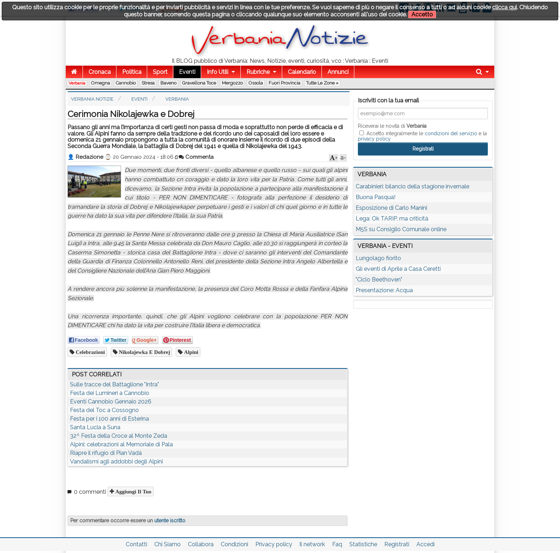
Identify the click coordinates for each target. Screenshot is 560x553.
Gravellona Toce (199, 83)
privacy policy (374, 139)
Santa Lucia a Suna (95, 427)
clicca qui (504, 7)
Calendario (302, 72)
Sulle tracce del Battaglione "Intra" (114, 384)
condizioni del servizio (451, 133)
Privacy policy (273, 544)
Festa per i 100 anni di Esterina (109, 418)
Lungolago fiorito (378, 258)
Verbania (77, 83)
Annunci (338, 72)
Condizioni (234, 544)
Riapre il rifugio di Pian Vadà (106, 453)
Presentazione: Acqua (384, 290)
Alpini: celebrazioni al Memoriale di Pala (121, 444)
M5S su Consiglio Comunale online (401, 229)
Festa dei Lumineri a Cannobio (109, 393)
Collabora (201, 544)
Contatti (136, 544)
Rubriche (258, 72)
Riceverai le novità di (392, 125)
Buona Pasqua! (375, 197)
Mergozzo (232, 83)
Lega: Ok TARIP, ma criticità (392, 218)
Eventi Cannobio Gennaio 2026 (110, 401)
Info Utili (217, 72)
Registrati (396, 544)
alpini (190, 352)
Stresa (148, 83)
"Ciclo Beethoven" (379, 279)
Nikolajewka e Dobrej (144, 352)
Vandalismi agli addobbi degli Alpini (116, 461)
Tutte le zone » (322, 83)
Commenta (196, 157)
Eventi (187, 72)
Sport (160, 72)
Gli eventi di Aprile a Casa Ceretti (398, 268)
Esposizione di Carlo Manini (391, 207)
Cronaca (100, 72)
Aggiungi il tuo (132, 491)
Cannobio (126, 83)
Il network (312, 544)
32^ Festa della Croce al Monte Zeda (118, 435)
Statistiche (363, 544)
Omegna (100, 83)
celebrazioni (89, 352)
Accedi (425, 544)
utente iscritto (169, 520)
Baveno (168, 83)
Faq (337, 544)
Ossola (256, 83)
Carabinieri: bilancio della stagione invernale (412, 186)
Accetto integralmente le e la (422, 136)
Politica (131, 72)
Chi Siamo (167, 544)
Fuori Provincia (284, 83)
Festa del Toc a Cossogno (104, 410)
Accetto (422, 14)
